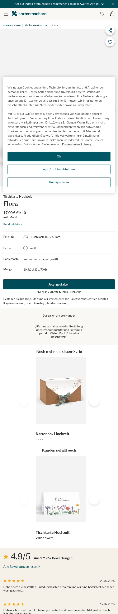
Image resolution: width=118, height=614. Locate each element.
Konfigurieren (59, 182)
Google (71, 122)
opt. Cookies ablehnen (59, 169)
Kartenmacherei (12, 25)
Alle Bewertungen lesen (20, 566)
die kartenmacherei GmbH (29, 13)
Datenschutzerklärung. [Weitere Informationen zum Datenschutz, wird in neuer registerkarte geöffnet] (76, 144)
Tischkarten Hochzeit (36, 25)
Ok (59, 156)
